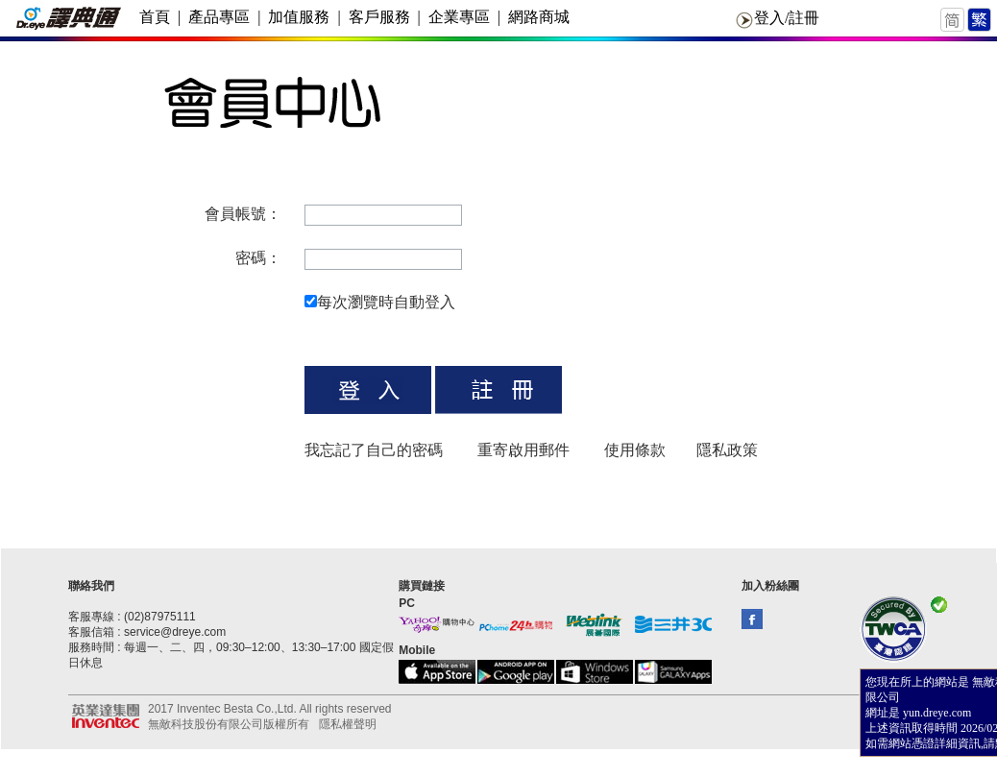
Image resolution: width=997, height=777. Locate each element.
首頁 (155, 17)
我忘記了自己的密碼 (373, 450)
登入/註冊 (786, 18)
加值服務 (298, 17)
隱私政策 (727, 450)
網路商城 (538, 17)
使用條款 (635, 450)
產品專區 (219, 17)
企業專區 (459, 17)
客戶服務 (379, 17)
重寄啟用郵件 (523, 450)
